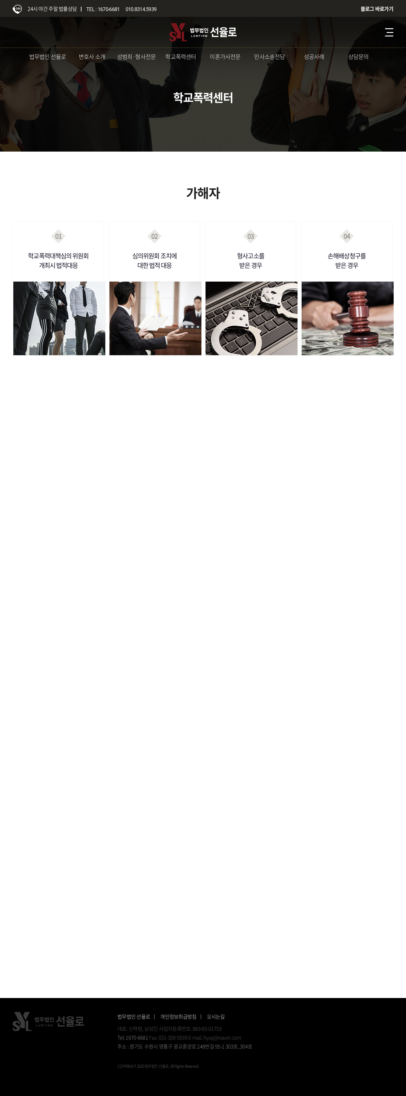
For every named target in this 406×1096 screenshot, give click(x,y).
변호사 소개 (92, 56)
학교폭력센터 (180, 56)
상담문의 (358, 56)
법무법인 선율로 (47, 56)
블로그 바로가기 (377, 8)
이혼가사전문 (225, 56)
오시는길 (216, 1016)
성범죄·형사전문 (136, 56)
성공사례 (314, 56)
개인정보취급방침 (178, 1016)
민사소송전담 (269, 56)
